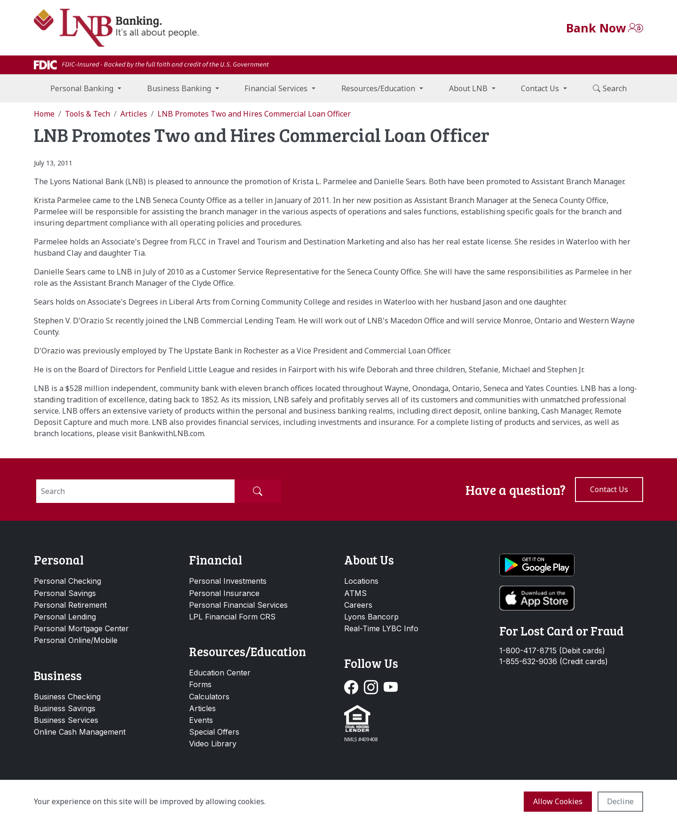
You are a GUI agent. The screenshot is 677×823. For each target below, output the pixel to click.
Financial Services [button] (275, 88)
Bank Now (596, 28)
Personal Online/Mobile (76, 640)
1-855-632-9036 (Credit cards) (553, 661)
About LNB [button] (468, 88)
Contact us (609, 489)
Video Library (212, 743)
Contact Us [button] (540, 88)
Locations (361, 581)
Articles (202, 708)
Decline (620, 801)
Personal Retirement (70, 605)
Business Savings (64, 708)
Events (201, 720)
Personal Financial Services (238, 605)
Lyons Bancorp (371, 616)
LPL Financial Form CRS (232, 616)
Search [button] (610, 88)
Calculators (209, 696)
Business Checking (67, 696)
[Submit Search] (257, 491)
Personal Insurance (224, 593)
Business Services (66, 720)
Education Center (220, 672)
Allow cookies (558, 801)
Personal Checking (67, 581)
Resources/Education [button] (378, 88)
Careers (358, 605)
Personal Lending (65, 616)
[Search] (135, 491)
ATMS (355, 593)
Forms (200, 684)
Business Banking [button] (179, 88)
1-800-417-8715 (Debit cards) (552, 650)
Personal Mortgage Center (81, 628)
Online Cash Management (80, 732)
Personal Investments (228, 581)
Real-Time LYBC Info (381, 628)
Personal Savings (65, 593)
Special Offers (214, 732)
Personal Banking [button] (81, 88)
